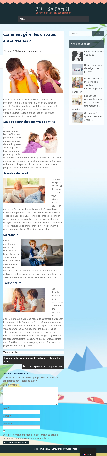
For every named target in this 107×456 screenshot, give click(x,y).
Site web (7, 427)
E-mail (7, 419)
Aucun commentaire (30, 51)
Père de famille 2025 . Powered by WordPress (53, 452)
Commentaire (11, 385)
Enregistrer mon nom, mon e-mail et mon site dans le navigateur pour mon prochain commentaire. (30, 440)
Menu (22, 19)
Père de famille (53, 9)
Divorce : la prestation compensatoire (42, 366)
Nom (6, 411)
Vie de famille (10, 352)
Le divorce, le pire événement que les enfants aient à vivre (32, 360)
